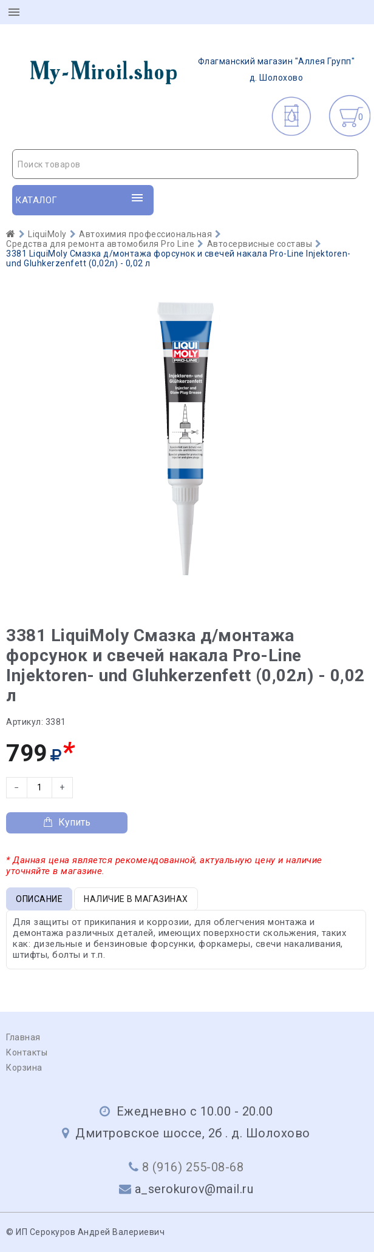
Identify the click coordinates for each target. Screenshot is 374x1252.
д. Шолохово (185, 70)
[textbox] (185, 164)
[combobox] (185, 164)
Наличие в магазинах (136, 899)
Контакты (26, 1052)
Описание (39, 899)
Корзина (24, 1067)
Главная (23, 1037)
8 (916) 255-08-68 (193, 1167)
